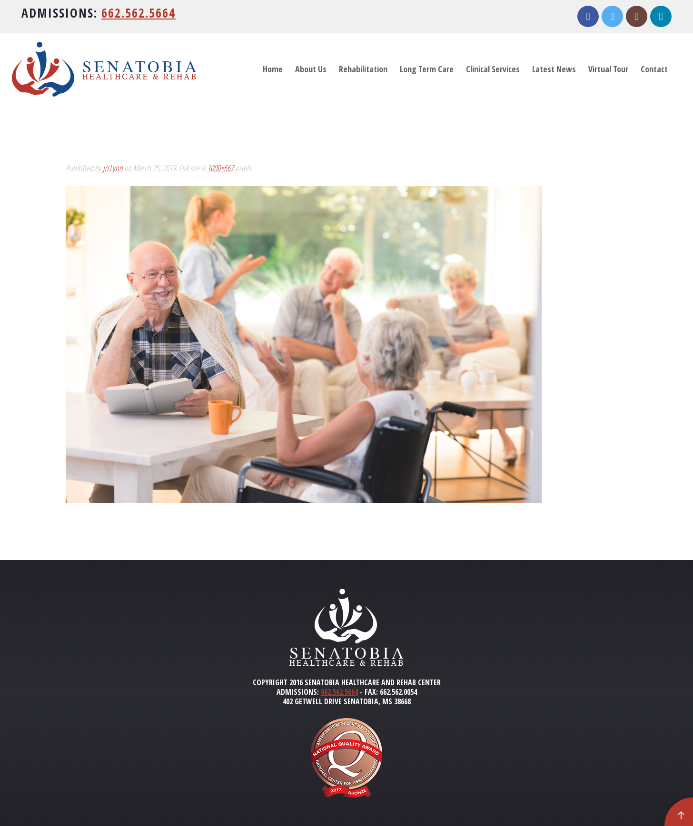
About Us (311, 69)
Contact (654, 69)
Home (273, 69)
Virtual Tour (608, 69)
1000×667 (220, 168)
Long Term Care (427, 69)
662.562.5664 (339, 692)
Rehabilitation (363, 69)
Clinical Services (493, 69)
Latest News (554, 69)
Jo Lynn (113, 168)
